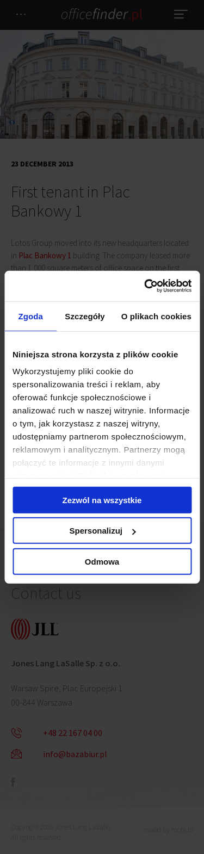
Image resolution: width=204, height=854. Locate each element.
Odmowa (102, 561)
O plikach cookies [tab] (156, 315)
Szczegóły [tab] (84, 315)
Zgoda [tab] (30, 315)
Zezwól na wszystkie (102, 499)
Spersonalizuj (102, 530)
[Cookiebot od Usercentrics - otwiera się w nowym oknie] (145, 286)
